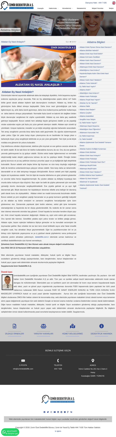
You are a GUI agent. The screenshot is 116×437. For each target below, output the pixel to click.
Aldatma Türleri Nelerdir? (88, 83)
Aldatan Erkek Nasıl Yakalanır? (90, 172)
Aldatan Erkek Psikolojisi (88, 159)
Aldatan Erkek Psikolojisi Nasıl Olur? (92, 162)
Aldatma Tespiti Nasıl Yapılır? (90, 100)
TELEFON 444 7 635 (58, 364)
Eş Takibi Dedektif (86, 139)
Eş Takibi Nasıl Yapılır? (88, 86)
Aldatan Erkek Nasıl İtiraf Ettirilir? (91, 54)
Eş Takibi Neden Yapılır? (88, 123)
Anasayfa (40, 8)
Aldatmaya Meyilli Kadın (88, 169)
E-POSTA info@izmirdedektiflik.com (23, 364)
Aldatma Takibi (85, 106)
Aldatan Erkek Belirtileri (88, 152)
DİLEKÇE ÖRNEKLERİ (14, 331)
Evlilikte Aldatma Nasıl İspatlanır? (91, 175)
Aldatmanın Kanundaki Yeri (89, 132)
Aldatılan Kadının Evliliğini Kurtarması (93, 149)
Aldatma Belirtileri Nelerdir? (89, 50)
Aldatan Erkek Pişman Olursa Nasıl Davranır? (96, 47)
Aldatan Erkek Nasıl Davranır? (90, 64)
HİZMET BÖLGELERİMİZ (72, 331)
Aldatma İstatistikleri (87, 116)
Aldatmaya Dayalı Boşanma (89, 126)
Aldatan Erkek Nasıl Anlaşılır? (90, 155)
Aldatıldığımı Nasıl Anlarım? (89, 93)
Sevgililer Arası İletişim (87, 119)
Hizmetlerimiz (66, 8)
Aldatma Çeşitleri (86, 113)
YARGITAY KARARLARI (43, 331)
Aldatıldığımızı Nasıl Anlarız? (90, 70)
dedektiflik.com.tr (42, 237)
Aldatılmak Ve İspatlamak (88, 182)
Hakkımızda (53, 8)
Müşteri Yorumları (97, 8)
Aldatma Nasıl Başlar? (87, 109)
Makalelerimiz (81, 8)
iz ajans (58, 431)
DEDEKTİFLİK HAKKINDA (101, 331)
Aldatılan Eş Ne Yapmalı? (89, 103)
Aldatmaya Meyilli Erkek (88, 165)
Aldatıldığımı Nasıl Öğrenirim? (90, 129)
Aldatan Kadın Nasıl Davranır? (90, 60)
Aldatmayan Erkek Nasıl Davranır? (92, 67)
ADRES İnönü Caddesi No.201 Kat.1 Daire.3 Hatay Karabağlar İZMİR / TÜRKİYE (92, 368)
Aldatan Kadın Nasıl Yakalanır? (91, 80)
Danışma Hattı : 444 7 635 (96, 3)
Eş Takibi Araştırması (87, 136)
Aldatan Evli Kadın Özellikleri (90, 57)
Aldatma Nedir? (85, 90)
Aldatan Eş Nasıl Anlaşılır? (89, 178)
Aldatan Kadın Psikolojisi (88, 96)
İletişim (111, 8)
